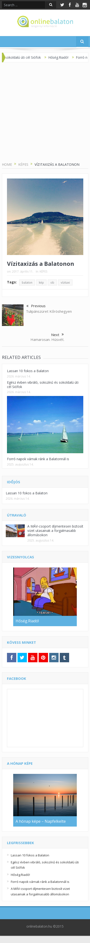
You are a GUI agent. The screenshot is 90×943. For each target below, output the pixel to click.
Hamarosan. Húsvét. (47, 339)
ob (52, 282)
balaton (27, 282)
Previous (36, 306)
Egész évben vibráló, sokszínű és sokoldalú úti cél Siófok (42, 384)
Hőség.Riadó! (62, 57)
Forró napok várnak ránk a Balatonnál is (38, 459)
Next (57, 334)
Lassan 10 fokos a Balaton (28, 371)
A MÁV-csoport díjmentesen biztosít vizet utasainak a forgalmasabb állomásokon (55, 530)
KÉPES (43, 271)
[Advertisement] (45, 112)
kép (41, 282)
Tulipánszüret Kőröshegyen (49, 311)
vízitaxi (65, 282)
